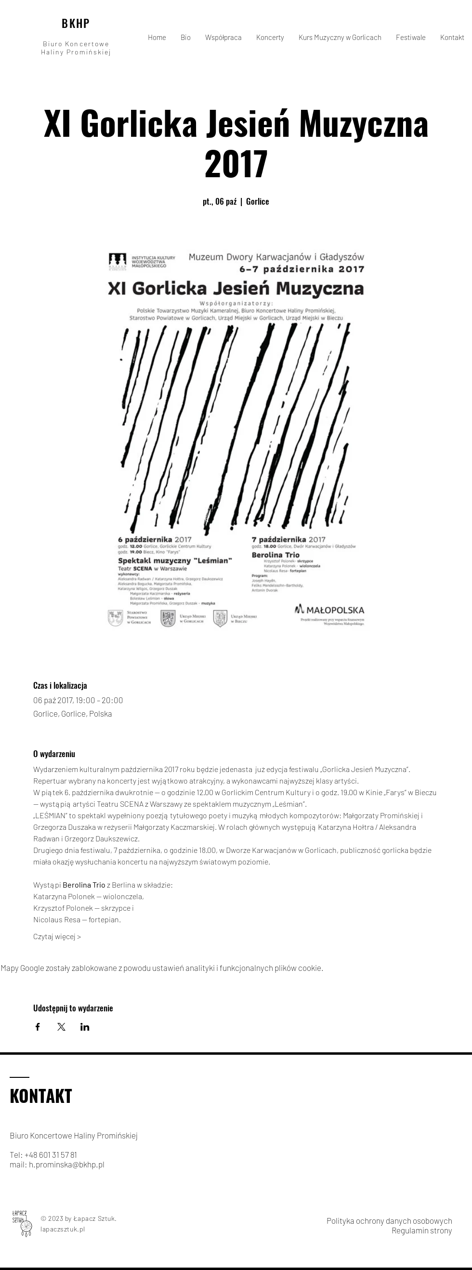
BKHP (76, 23)
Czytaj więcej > (57, 936)
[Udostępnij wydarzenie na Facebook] (37, 1027)
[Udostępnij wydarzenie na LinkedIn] (85, 1027)
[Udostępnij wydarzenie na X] (61, 1027)
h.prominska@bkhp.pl (67, 1164)
